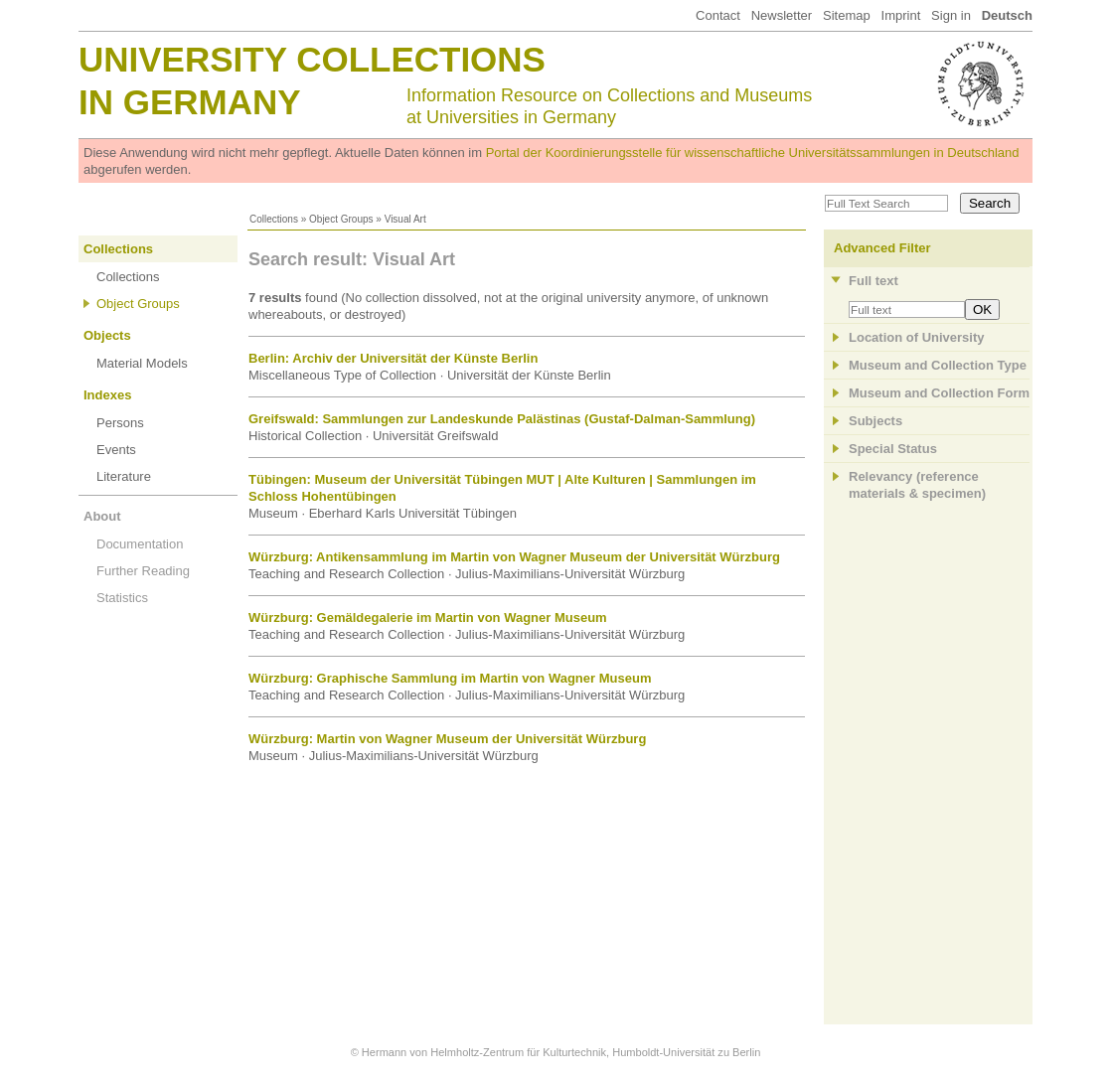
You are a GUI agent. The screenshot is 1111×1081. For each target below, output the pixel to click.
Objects (107, 335)
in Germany (190, 101)
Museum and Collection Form (939, 393)
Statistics (122, 597)
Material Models (142, 363)
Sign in (951, 15)
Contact (718, 15)
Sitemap (847, 15)
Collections (273, 219)
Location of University (917, 337)
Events (116, 449)
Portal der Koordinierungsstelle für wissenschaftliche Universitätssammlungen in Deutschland (753, 152)
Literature (123, 476)
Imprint (901, 15)
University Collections (312, 59)
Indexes (107, 394)
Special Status (893, 448)
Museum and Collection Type (938, 365)
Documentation (139, 544)
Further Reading (143, 570)
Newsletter (781, 15)
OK (982, 309)
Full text (873, 280)
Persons (120, 422)
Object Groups (341, 219)
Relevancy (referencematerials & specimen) (917, 485)
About (102, 516)
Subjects (875, 420)
